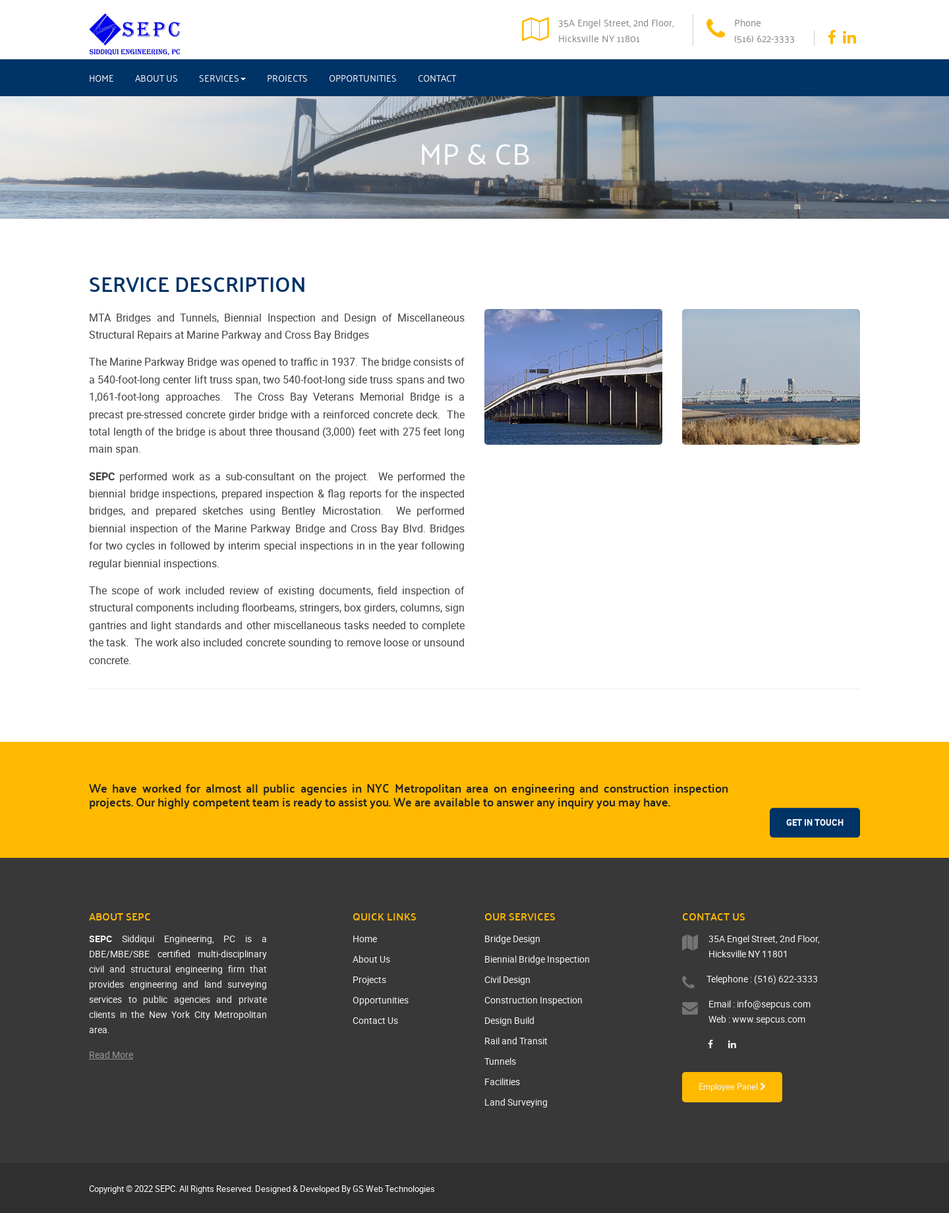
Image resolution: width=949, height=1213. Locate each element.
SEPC (165, 1189)
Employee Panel (732, 1086)
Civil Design (507, 979)
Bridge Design (512, 938)
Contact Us (375, 1020)
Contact (437, 78)
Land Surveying (516, 1102)
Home (101, 78)
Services (222, 78)
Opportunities (363, 78)
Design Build (509, 1020)
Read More (111, 1054)
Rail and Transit (516, 1040)
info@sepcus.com (774, 1004)
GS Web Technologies (394, 1189)
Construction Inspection (533, 1000)
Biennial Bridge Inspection (537, 959)
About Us (156, 78)
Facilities (502, 1081)
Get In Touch (815, 795)
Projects (287, 78)
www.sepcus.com (768, 1019)
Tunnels (500, 1061)
